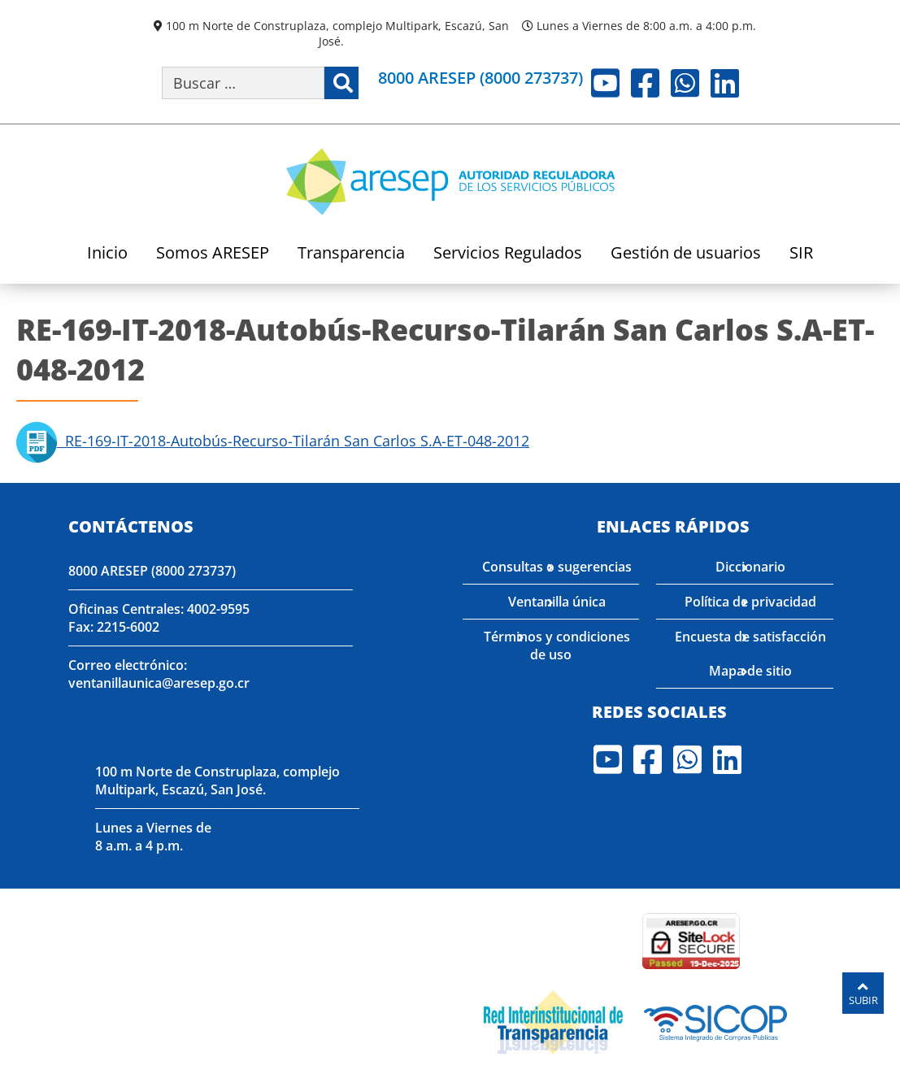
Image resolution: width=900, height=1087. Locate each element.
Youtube (605, 83)
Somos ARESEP (212, 254)
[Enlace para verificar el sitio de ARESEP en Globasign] (577, 940)
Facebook (645, 83)
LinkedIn (725, 83)
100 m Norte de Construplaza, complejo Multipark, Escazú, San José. (337, 33)
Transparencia (351, 254)
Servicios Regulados (507, 254)
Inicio (107, 254)
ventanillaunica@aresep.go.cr (159, 683)
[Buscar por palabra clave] (243, 83)
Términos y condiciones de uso (557, 645)
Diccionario (750, 567)
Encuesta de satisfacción (750, 637)
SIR (801, 254)
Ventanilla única (557, 602)
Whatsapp (685, 83)
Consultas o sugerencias (557, 567)
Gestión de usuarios (686, 254)
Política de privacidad (750, 602)
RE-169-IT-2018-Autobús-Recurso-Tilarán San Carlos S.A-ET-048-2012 (272, 440)
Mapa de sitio (750, 671)
